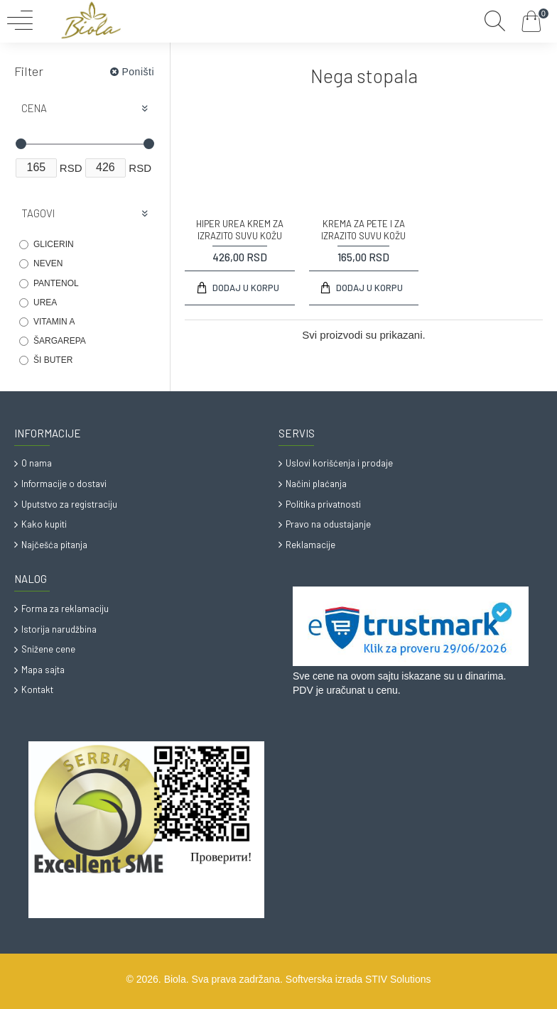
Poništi (137, 71)
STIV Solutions (398, 979)
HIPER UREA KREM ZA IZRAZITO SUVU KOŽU (239, 229)
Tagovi (38, 213)
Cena (34, 108)
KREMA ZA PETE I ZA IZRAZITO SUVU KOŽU (363, 229)
